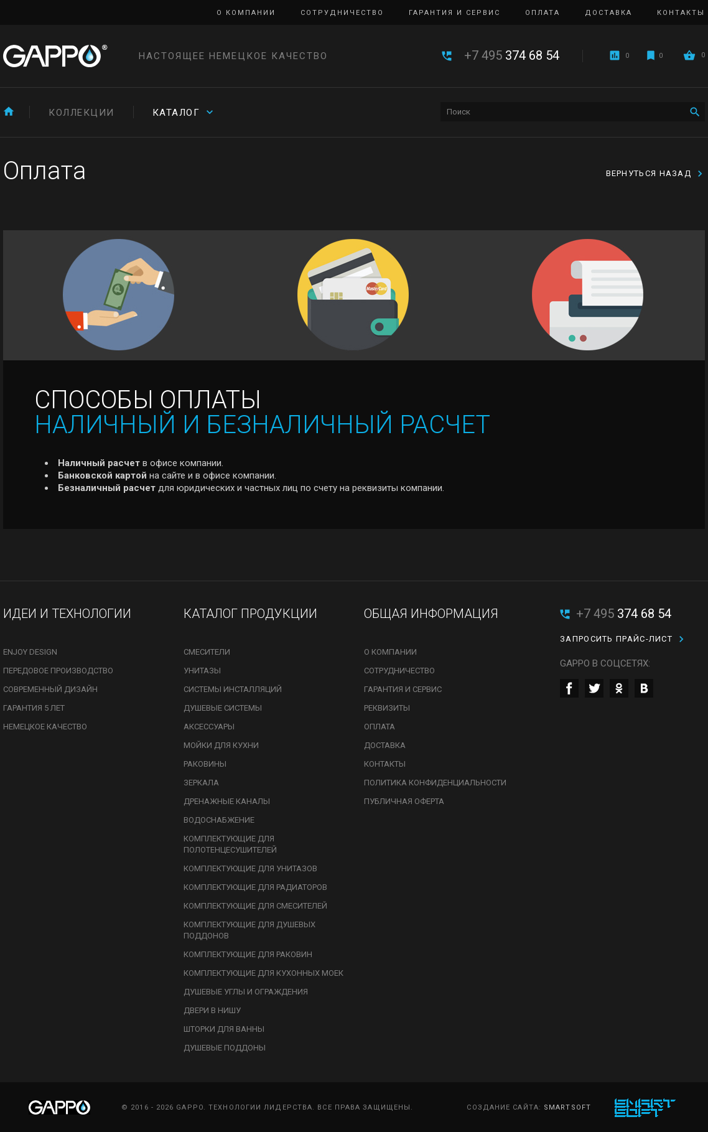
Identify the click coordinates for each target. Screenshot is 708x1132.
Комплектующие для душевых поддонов (249, 930)
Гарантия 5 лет (34, 708)
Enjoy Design (30, 652)
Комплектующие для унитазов (250, 868)
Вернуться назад (649, 173)
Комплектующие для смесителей (255, 905)
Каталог (176, 112)
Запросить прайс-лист (616, 638)
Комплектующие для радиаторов (255, 887)
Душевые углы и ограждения (246, 991)
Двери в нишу (212, 1010)
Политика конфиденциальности (435, 782)
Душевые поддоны (225, 1047)
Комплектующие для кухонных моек (263, 973)
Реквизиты (387, 708)
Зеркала (201, 782)
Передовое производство (58, 670)
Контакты (681, 13)
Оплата (542, 13)
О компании (246, 13)
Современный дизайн (50, 689)
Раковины (205, 764)
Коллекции (81, 112)
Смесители (207, 652)
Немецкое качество (45, 726)
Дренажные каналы (227, 801)
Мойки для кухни (221, 745)
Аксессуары (209, 726)
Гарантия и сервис (454, 13)
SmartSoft (567, 1107)
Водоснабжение (219, 820)
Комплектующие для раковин (248, 954)
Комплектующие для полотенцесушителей (230, 844)
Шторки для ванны (224, 1029)
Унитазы (202, 670)
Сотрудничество (342, 13)
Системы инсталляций (233, 689)
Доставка (608, 13)
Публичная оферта (404, 801)
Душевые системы (223, 708)
